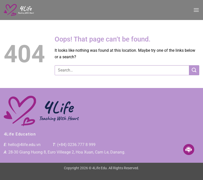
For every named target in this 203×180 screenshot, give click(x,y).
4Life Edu (99, 168)
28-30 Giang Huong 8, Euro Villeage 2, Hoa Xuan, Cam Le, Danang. (66, 152)
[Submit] (194, 70)
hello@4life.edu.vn (24, 144)
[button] (196, 10)
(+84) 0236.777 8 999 (76, 144)
